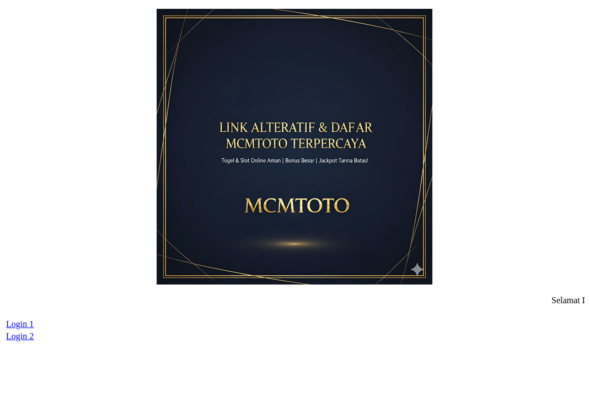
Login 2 (20, 336)
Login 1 (20, 324)
